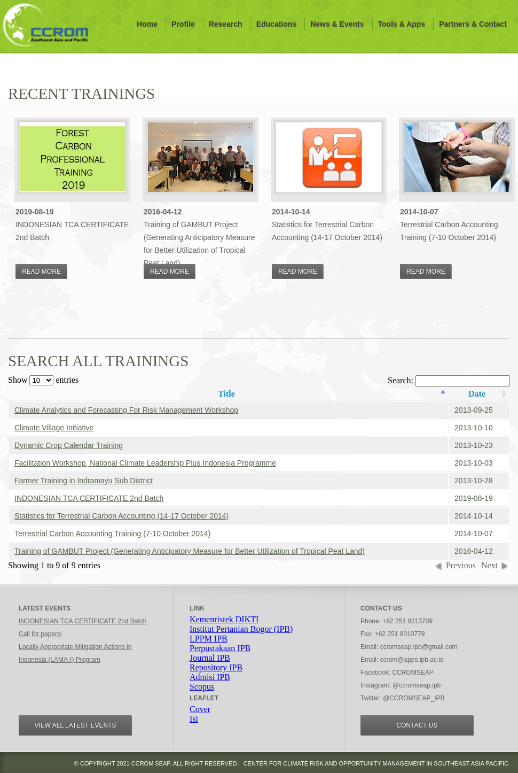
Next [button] (489, 565)
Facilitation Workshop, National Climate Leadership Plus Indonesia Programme (145, 463)
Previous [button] (461, 565)
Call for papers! (40, 634)
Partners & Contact (473, 24)
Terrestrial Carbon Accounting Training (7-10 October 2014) (112, 533)
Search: (449, 380)
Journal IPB (210, 657)
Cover (200, 709)
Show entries (43, 379)
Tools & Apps (402, 24)
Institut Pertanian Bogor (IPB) (241, 628)
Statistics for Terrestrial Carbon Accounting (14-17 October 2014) (121, 516)
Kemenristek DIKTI (224, 619)
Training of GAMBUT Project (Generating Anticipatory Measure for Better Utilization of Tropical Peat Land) (189, 551)
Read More (41, 271)
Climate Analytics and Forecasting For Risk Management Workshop (126, 410)
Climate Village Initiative (53, 427)
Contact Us (417, 725)
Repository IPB (216, 667)
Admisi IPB (210, 677)
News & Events (337, 24)
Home (147, 24)
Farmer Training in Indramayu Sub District (83, 480)
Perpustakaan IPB (220, 648)
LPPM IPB (208, 638)
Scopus (202, 686)
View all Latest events (75, 725)
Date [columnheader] (476, 393)
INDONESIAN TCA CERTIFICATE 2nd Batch (88, 498)
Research (225, 24)
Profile (183, 24)
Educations (276, 24)
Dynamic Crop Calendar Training (68, 445)
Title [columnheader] (226, 393)
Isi (194, 718)
